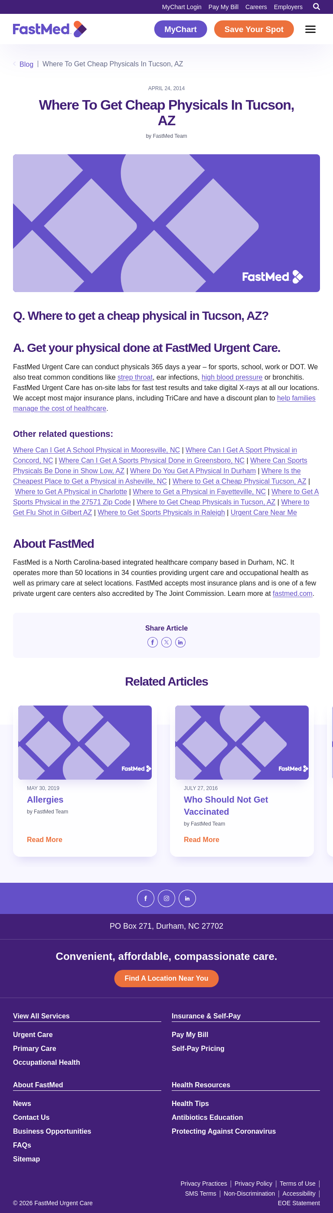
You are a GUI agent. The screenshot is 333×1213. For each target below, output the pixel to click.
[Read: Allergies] (85, 743)
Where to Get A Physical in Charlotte (71, 491)
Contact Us (31, 1117)
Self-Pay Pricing (198, 1048)
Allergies (45, 799)
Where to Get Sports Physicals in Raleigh (161, 512)
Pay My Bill (223, 7)
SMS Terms (200, 1193)
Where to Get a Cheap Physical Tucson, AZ (240, 481)
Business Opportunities (52, 1131)
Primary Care (34, 1048)
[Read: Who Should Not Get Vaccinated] (242, 743)
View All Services (41, 1016)
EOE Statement (299, 1203)
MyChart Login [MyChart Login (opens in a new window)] (182, 7)
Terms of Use (297, 1183)
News (22, 1103)
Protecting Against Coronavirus (224, 1131)
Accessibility (299, 1193)
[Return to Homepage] (50, 29)
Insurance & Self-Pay (206, 1016)
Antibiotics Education (207, 1117)
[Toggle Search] (316, 6)
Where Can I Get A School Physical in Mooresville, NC (96, 450)
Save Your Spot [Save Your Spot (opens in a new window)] (254, 29)
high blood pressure (232, 377)
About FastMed (38, 1085)
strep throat (135, 377)
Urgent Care (33, 1034)
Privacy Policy (253, 1183)
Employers (288, 7)
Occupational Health (46, 1062)
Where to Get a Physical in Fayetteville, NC (199, 491)
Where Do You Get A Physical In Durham (193, 471)
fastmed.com (293, 593)
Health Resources (201, 1085)
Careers (256, 7)
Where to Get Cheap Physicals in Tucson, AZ (206, 502)
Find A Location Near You (167, 978)
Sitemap (26, 1159)
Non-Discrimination (249, 1193)
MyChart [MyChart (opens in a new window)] (180, 29)
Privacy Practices (203, 1183)
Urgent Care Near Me (264, 512)
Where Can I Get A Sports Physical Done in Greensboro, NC (152, 460)
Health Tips (190, 1103)
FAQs (22, 1145)
